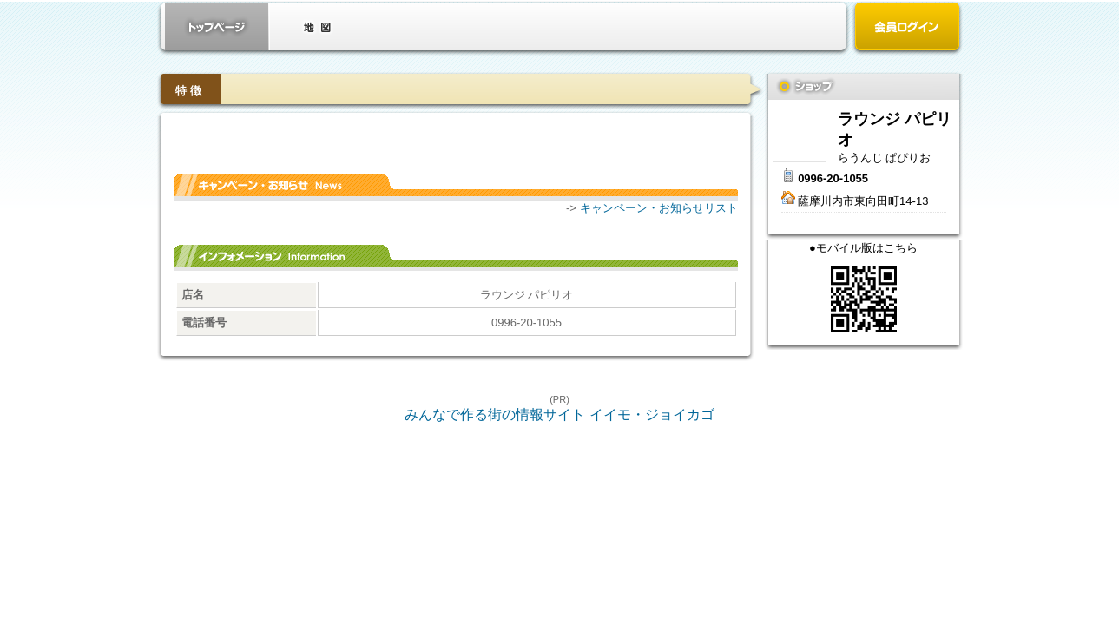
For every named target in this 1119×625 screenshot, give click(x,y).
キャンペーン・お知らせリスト (659, 207)
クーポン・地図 (317, 26)
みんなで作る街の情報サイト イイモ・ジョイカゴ (559, 414)
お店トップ (217, 26)
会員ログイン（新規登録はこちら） (907, 28)
